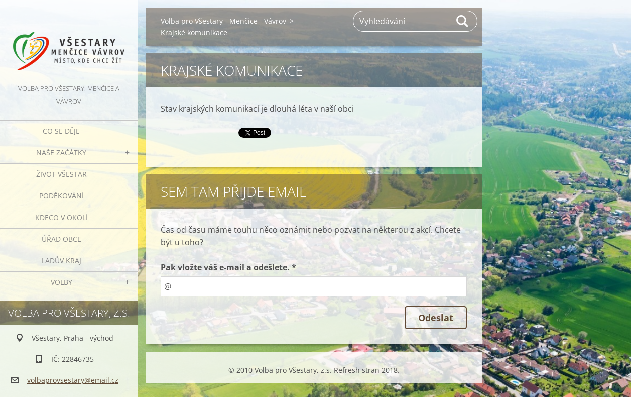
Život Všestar (61, 174)
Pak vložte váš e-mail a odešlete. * (228, 267)
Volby (61, 282)
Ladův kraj (61, 260)
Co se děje (61, 131)
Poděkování (61, 196)
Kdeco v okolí (61, 217)
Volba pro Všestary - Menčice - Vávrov (223, 21)
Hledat (462, 21)
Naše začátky (61, 152)
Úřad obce (61, 239)
